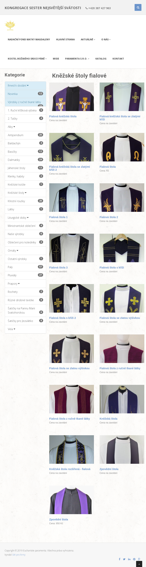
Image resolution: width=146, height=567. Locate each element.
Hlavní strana (65, 39)
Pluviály (25, 275)
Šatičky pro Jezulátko (25, 321)
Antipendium (25, 135)
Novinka (25, 94)
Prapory (14, 283)
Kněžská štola (108, 418)
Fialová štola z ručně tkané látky (120, 368)
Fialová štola (108, 166)
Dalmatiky (25, 160)
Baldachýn (25, 143)
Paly (25, 267)
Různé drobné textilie (25, 300)
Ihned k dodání (18, 85)
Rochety (25, 292)
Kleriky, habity (25, 176)
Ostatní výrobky (25, 259)
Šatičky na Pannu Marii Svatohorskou (25, 310)
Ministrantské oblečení (25, 226)
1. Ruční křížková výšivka (25, 110)
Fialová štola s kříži (112, 267)
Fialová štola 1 (58, 217)
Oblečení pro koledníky (25, 242)
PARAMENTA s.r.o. (77, 58)
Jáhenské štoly (25, 168)
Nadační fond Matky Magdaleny (29, 39)
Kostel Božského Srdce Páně (27, 58)
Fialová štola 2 (109, 217)
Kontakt (118, 58)
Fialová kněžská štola (62, 116)
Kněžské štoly (17, 193)
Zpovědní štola (109, 469)
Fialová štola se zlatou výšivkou (120, 317)
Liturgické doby (18, 217)
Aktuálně (88, 39)
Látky (25, 209)
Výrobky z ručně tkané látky (25, 103)
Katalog (100, 58)
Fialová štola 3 (58, 267)
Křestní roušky (25, 201)
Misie (56, 58)
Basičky (25, 151)
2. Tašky (25, 118)
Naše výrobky (25, 234)
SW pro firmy (18, 554)
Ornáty (13, 250)
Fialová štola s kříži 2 (62, 317)
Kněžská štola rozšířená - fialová (69, 469)
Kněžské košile (25, 184)
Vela (11, 329)
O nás (106, 39)
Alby (11, 127)
